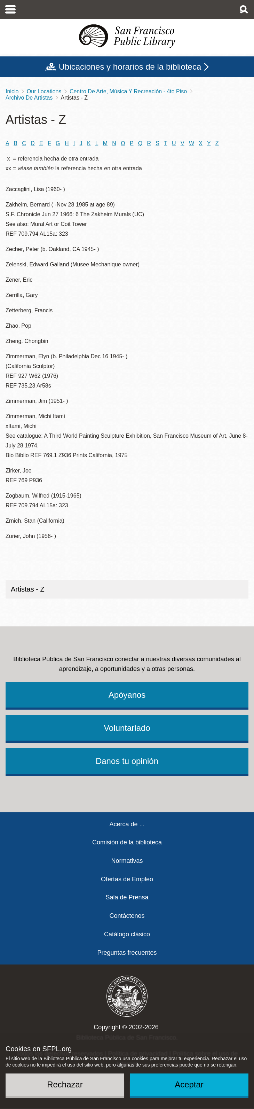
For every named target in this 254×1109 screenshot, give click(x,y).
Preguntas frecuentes (127, 952)
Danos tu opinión (127, 761)
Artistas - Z (28, 589)
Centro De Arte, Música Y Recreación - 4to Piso (128, 91)
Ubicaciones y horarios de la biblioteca (130, 66)
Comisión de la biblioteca (127, 842)
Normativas (127, 860)
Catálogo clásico (127, 934)
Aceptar (189, 1084)
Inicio (12, 91)
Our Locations (44, 91)
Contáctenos (126, 915)
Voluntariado (127, 728)
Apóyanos (127, 695)
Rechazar (65, 1084)
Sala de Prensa (126, 897)
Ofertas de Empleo (127, 879)
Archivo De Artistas (29, 98)
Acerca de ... (126, 824)
